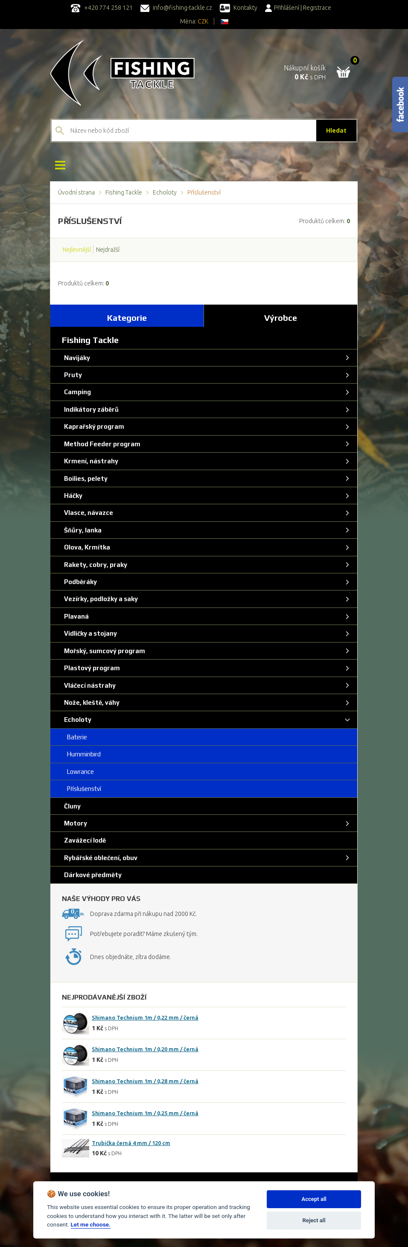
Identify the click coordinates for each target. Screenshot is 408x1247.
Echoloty (165, 192)
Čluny (71, 806)
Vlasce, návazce (88, 512)
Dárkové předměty (92, 874)
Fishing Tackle (123, 192)
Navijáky (76, 357)
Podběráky (79, 581)
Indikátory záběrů (90, 409)
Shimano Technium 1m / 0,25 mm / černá (145, 1113)
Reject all (314, 1220)
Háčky (72, 495)
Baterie (74, 737)
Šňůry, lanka (82, 530)
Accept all (313, 1199)
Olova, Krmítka (86, 547)
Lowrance (78, 771)
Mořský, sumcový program (104, 650)
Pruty (72, 374)
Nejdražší (107, 249)
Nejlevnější (77, 249)
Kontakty (238, 7)
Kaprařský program (93, 426)
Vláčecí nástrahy (89, 685)
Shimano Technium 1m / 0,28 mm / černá (145, 1081)
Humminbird (81, 754)
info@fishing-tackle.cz (176, 7)
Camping (76, 391)
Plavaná (75, 616)
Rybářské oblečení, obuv (100, 857)
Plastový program (91, 667)
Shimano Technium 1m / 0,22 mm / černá (145, 1017)
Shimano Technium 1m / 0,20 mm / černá (145, 1049)
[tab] (127, 316)
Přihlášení (282, 7)
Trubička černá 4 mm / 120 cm (131, 1143)
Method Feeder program (101, 444)
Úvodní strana (76, 192)
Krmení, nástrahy (90, 461)
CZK (203, 21)
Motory (74, 823)
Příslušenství (82, 788)
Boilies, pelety (85, 478)
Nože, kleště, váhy (91, 702)
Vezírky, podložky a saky (100, 598)
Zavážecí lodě (84, 840)
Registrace (317, 7)
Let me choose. (91, 1224)
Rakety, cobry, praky (95, 564)
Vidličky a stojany (89, 633)
